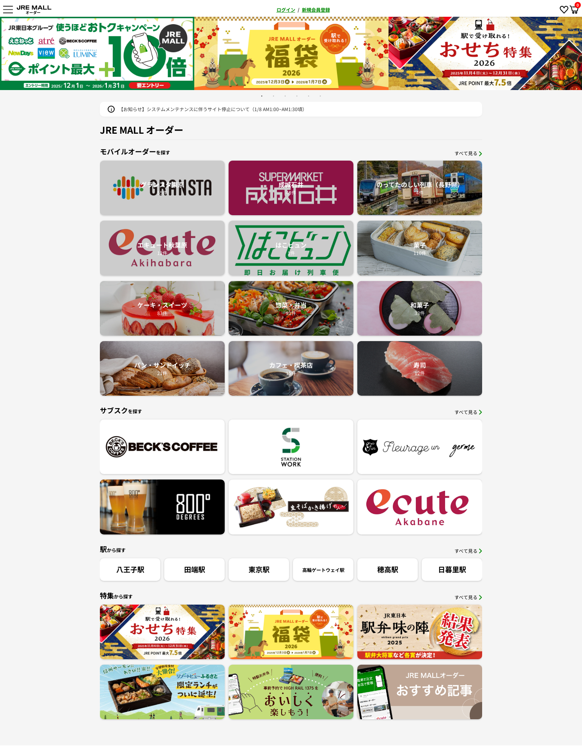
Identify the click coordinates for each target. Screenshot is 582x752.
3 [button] (285, 96)
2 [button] (273, 96)
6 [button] (320, 96)
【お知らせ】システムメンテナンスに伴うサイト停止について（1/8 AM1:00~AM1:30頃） (213, 109)
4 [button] (297, 96)
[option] (291, 53)
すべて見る (468, 153)
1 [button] (262, 96)
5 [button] (308, 96)
